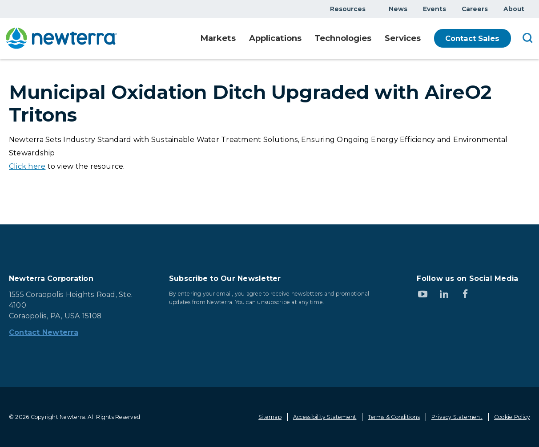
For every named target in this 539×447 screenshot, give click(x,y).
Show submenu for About (529, 8)
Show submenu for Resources (370, 8)
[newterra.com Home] (61, 38)
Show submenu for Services (420, 39)
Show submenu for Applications (296, 39)
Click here (27, 166)
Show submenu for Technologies (367, 39)
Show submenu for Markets (228, 39)
